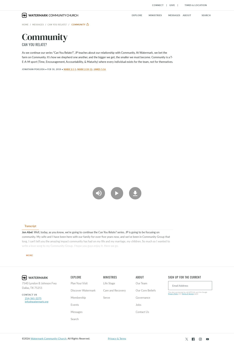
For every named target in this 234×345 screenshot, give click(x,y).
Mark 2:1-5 (70, 69)
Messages (38, 24)
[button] (157, 15)
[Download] (135, 193)
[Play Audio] (99, 193)
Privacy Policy (173, 294)
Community (80, 24)
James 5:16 (100, 69)
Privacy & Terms (117, 338)
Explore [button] (137, 15)
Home (25, 24)
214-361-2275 (33, 298)
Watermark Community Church (48, 338)
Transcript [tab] (30, 226)
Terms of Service (188, 294)
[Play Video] (117, 193)
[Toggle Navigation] (194, 5)
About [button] (187, 15)
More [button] (31, 255)
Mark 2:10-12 (84, 69)
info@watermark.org (36, 301)
